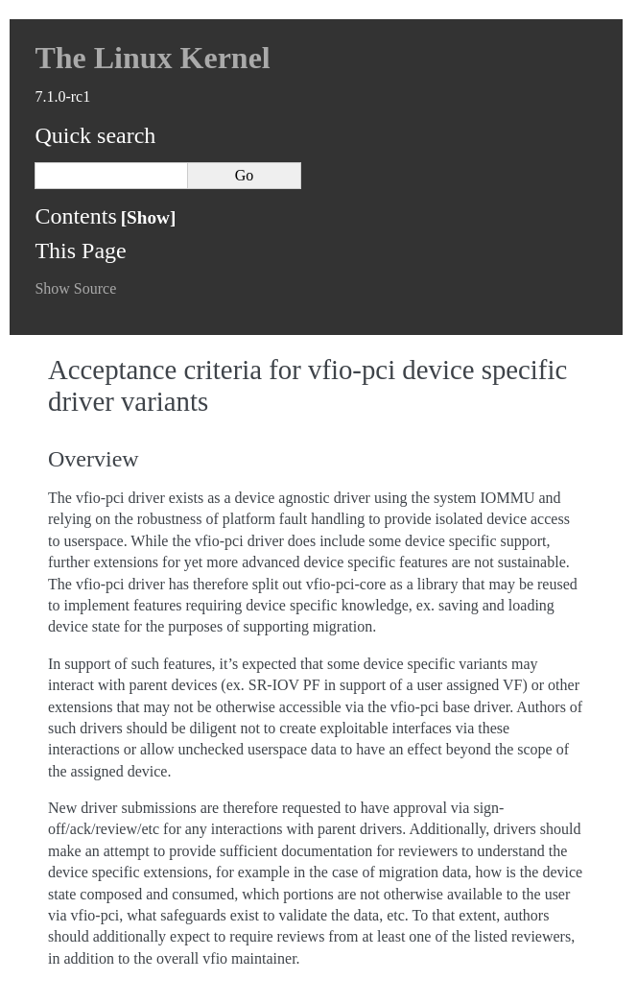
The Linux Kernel (152, 57)
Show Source (75, 288)
